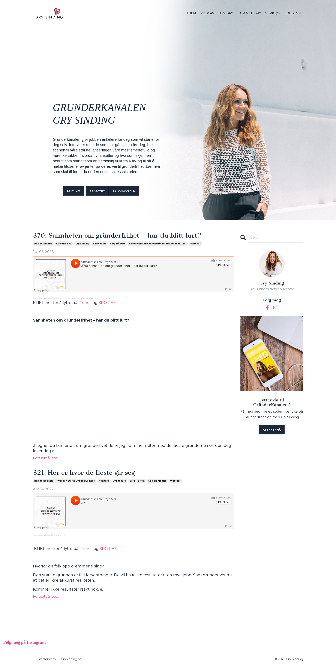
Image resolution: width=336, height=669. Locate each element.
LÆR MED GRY (249, 13)
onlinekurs (99, 243)
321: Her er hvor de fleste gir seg (84, 472)
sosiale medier (157, 480)
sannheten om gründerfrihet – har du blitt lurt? (157, 243)
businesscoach (43, 480)
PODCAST (208, 13)
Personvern (47, 659)
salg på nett (117, 243)
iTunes (85, 302)
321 (63, 535)
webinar (195, 243)
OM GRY (226, 13)
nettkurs (104, 480)
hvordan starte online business (76, 480)
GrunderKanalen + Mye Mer (46, 298)
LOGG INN (293, 13)
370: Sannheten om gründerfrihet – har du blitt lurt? (117, 235)
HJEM (191, 13)
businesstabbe (43, 243)
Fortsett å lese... (46, 458)
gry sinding (82, 243)
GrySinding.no (71, 659)
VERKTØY (272, 13)
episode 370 (64, 243)
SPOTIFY (107, 302)
